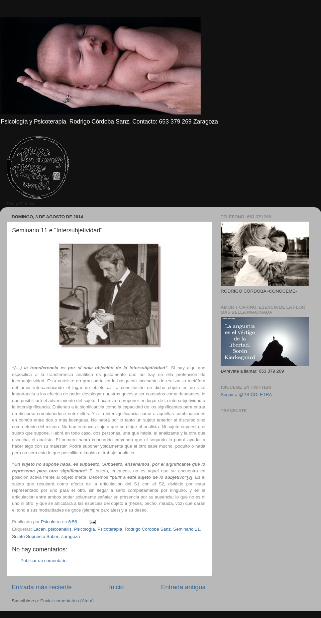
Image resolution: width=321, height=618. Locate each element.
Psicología (84, 529)
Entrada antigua (183, 587)
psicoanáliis (60, 529)
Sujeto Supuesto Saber (35, 536)
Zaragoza (70, 536)
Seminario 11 (186, 529)
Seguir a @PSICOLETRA (246, 394)
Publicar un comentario (43, 560)
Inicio (116, 587)
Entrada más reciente (42, 587)
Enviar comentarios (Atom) (67, 600)
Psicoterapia (109, 529)
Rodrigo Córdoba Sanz (148, 529)
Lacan (39, 529)
